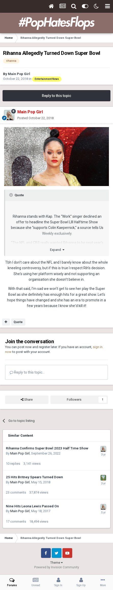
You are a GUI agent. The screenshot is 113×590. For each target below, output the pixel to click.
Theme (56, 562)
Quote (18, 322)
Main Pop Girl (19, 74)
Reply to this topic (56, 96)
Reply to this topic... (27, 372)
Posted (35, 118)
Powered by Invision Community (56, 567)
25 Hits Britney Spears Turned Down (34, 477)
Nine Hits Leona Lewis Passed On (32, 506)
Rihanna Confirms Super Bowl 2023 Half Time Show (47, 448)
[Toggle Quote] (11, 195)
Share (27, 399)
